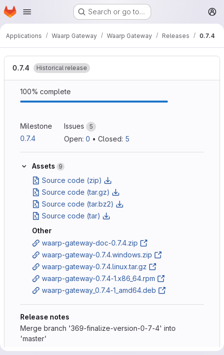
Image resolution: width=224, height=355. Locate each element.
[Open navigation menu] (27, 12)
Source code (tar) (71, 216)
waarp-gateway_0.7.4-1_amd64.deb (99, 290)
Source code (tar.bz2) (78, 204)
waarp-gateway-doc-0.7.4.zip (90, 243)
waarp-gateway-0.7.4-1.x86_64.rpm (98, 278)
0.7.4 (21, 68)
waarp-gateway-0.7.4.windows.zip (97, 254)
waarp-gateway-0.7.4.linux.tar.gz (94, 266)
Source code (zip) (72, 180)
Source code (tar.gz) (76, 192)
